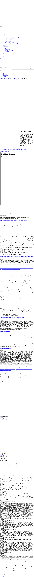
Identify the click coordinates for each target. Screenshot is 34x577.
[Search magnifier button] (33, 28)
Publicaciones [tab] (23, 149)
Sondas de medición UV (9, 38)
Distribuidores (7, 49)
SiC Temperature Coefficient (5, 304)
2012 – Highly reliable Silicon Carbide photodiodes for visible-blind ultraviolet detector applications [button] (16, 339)
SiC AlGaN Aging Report (5, 331)
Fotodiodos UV (7, 35)
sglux (1, 58)
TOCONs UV (14, 37)
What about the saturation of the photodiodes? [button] (8, 537)
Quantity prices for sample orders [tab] (15, 149)
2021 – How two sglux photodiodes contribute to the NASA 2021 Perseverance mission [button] (16, 264)
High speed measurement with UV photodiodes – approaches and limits (13, 220)
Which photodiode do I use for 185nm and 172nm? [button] (9, 489)
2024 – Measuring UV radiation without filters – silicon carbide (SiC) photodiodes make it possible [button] (16, 229)
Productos (5, 78)
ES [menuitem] (3, 63)
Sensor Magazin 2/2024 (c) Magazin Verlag (8, 232)
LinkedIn (14, 576)
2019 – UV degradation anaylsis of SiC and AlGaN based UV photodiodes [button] (13, 328)
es (0, 31)
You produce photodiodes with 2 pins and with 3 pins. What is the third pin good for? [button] (15, 518)
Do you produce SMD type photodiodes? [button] (7, 499)
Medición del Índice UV (9, 42)
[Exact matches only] (0, 70)
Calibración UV (8, 41)
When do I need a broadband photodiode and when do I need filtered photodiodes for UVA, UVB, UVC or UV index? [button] (16, 481)
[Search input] (16, 26)
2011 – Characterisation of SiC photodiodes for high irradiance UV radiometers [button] (14, 363)
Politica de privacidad (9, 50)
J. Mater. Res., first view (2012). (6, 348)
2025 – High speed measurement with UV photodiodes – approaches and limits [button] (14, 217)
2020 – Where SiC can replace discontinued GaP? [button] (9, 314)
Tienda (4, 34)
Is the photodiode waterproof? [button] (5, 552)
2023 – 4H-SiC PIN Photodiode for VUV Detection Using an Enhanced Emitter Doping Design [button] (16, 248)
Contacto (4, 48)
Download (2, 207)
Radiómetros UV (8, 39)
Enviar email (2, 418)
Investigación (5, 45)
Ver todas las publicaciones (5, 378)
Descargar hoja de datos (4, 151)
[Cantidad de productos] (22, 147)
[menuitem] (3, 53)
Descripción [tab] (5, 149)
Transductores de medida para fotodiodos (12, 43)
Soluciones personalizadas (9, 40)
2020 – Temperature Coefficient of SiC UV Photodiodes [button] (10, 301)
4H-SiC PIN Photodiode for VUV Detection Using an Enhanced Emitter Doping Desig (16, 256)
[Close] (17, 79)
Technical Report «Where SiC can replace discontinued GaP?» (12, 317)
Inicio (1, 78)
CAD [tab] (8, 149)
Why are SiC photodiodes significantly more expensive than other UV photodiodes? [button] (15, 559)
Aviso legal (7, 51)
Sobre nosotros (5, 46)
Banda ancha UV (17, 78)
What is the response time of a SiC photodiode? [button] (8, 527)
